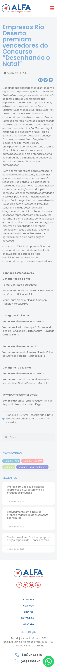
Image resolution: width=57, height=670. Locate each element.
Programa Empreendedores (32, 467)
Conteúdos (28, 618)
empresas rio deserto (33, 418)
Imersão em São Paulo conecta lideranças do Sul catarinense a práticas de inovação (25, 489)
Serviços (28, 605)
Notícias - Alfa (11, 461)
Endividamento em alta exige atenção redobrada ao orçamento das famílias (27, 514)
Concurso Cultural (17, 415)
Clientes (28, 611)
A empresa (28, 599)
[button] (52, 8)
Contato (28, 624)
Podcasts (9, 467)
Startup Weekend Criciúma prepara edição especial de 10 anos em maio (28, 538)
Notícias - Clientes (32, 461)
